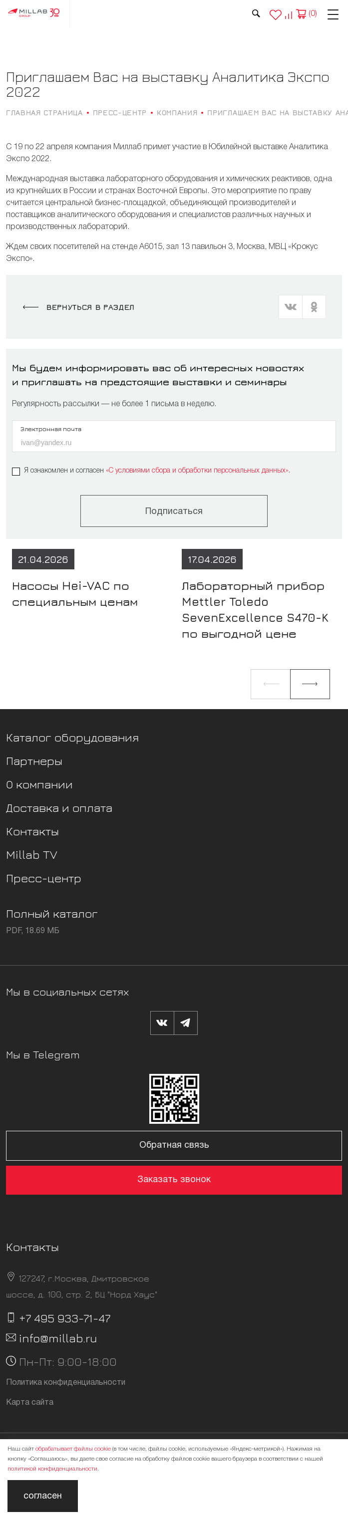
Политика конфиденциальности (65, 1382)
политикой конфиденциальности (52, 1469)
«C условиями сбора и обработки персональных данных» (197, 471)
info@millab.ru (58, 1338)
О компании (39, 784)
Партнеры (34, 760)
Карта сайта (29, 1402)
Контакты (32, 831)
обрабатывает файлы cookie (73, 1449)
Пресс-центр (43, 878)
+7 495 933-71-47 (64, 1318)
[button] (271, 684)
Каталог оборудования (72, 737)
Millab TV (31, 854)
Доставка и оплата (59, 807)
